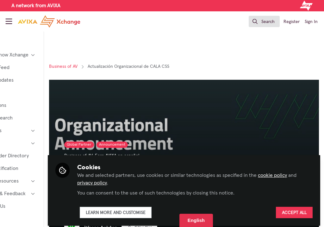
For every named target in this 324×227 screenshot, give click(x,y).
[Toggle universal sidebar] (9, 21)
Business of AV (100, 66)
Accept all (294, 210)
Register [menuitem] (292, 22)
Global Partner (116, 145)
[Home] (42, 21)
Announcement (149, 145)
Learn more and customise (153, 210)
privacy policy (153, 180)
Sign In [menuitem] (311, 22)
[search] (264, 21)
